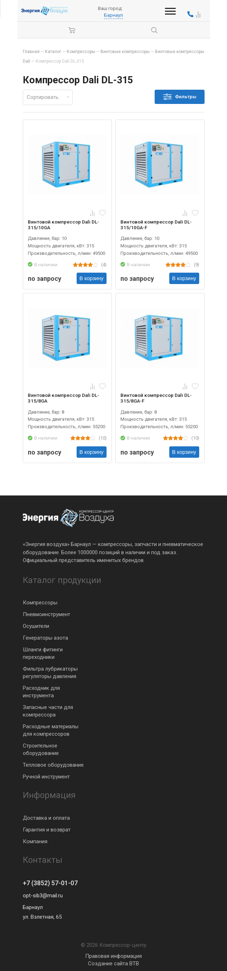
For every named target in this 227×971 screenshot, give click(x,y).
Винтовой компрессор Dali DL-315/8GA (63, 398)
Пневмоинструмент (46, 614)
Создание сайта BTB (113, 963)
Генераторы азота (45, 638)
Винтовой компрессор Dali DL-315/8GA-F (156, 398)
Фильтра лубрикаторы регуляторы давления (50, 672)
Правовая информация (113, 956)
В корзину (91, 278)
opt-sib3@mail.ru (43, 895)
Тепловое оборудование (53, 765)
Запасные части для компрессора (48, 711)
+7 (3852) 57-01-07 (50, 883)
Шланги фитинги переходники (43, 653)
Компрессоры (40, 602)
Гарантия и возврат (47, 829)
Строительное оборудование (41, 749)
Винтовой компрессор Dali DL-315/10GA (63, 224)
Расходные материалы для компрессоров (50, 730)
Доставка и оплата (46, 817)
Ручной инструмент (46, 776)
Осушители (36, 626)
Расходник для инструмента (41, 692)
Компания (35, 841)
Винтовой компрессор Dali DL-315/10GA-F (156, 224)
